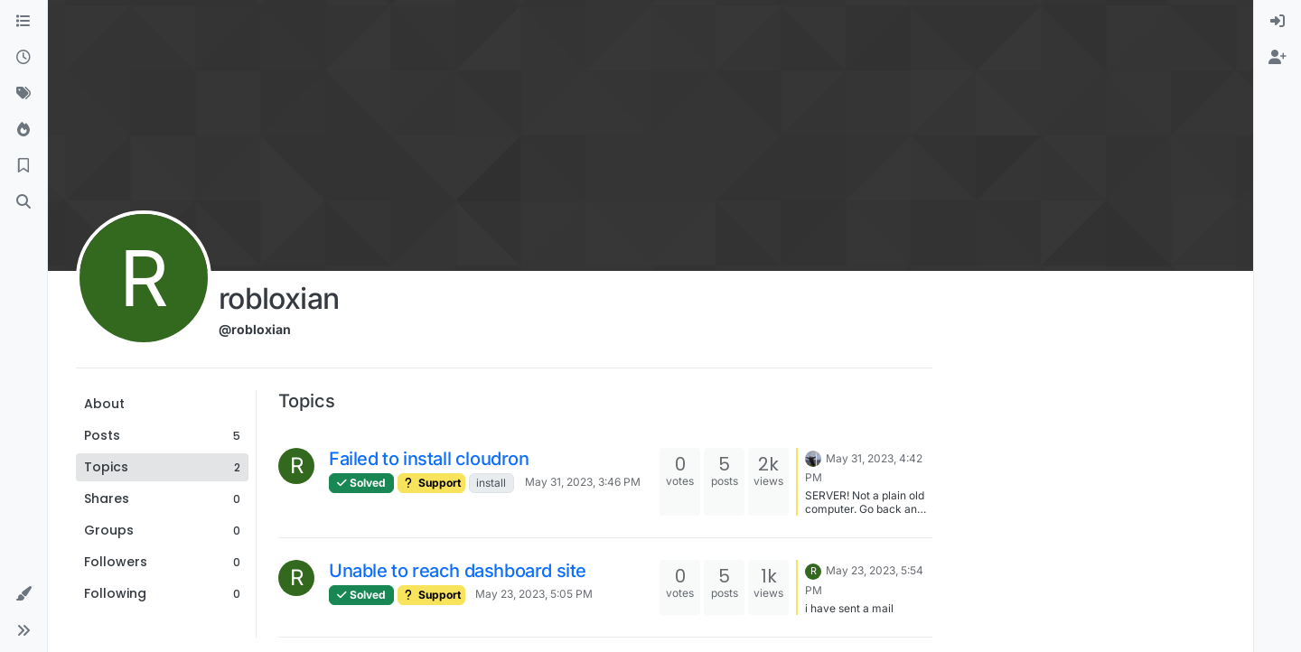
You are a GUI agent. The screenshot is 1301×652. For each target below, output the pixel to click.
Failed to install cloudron (429, 459)
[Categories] (23, 21)
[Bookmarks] (23, 166)
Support (431, 482)
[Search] (23, 202)
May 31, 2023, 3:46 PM (583, 482)
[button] (23, 594)
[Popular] (23, 130)
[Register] (1277, 57)
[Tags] (23, 93)
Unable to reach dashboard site (457, 571)
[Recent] (23, 57)
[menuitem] (1277, 21)
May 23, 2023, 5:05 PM (534, 594)
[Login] (1277, 21)
